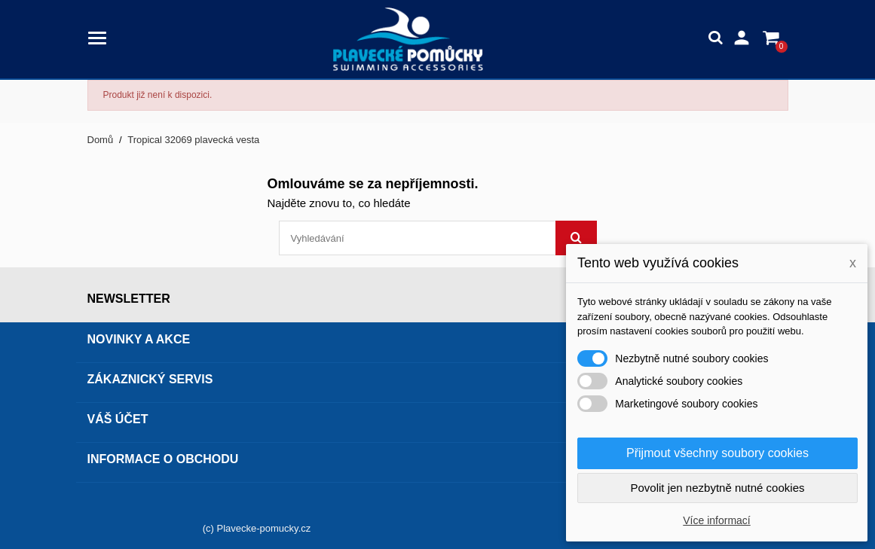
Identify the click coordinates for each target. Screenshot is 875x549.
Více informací (716, 520)
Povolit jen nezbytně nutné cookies (718, 487)
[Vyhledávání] (438, 238)
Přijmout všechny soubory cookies (717, 453)
